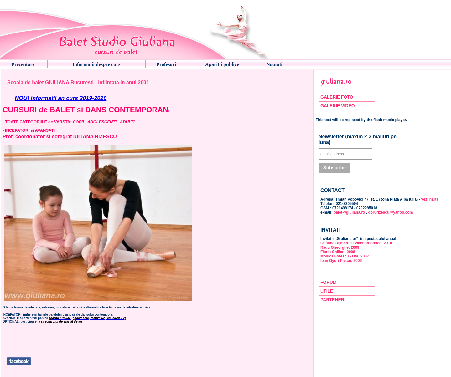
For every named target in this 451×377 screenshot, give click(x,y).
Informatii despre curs (96, 64)
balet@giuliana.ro (349, 212)
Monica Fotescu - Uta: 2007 (344, 256)
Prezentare (22, 64)
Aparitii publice (222, 64)
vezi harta (429, 199)
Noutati (274, 64)
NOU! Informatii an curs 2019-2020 (60, 98)
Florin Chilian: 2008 (337, 252)
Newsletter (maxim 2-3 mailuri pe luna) (358, 139)
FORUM (328, 282)
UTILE (326, 290)
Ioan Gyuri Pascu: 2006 (341, 260)
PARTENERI (332, 299)
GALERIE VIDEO (337, 105)
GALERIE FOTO (336, 96)
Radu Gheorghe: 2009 (339, 247)
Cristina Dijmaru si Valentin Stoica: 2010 (356, 243)
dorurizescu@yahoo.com (390, 212)
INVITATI (330, 229)
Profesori (166, 64)
